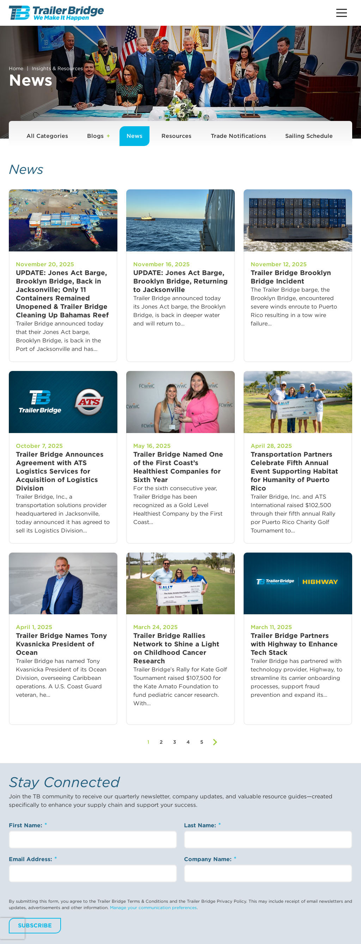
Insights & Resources (57, 68)
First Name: (26, 825)
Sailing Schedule (309, 136)
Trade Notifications (238, 136)
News (134, 136)
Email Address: (31, 859)
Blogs (95, 136)
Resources (176, 136)
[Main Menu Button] (341, 13)
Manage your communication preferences (153, 907)
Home (16, 68)
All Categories (47, 136)
